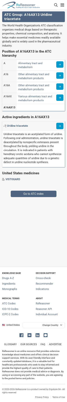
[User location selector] (44, 325)
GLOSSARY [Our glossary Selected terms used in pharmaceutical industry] (10, 344)
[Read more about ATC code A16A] (59, 86)
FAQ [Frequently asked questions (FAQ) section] (43, 344)
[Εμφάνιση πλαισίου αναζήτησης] (56, 4)
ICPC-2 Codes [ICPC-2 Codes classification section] (10, 314)
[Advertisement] (33, 230)
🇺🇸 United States (11, 325)
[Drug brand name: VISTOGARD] (13, 179)
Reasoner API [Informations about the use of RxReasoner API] (44, 309)
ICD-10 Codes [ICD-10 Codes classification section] (10, 309)
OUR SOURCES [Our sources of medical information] (28, 344)
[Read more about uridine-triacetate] (59, 126)
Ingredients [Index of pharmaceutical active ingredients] (8, 283)
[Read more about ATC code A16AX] (59, 97)
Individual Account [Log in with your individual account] (47, 314)
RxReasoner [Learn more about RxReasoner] (43, 303)
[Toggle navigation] (62, 4)
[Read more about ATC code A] (59, 64)
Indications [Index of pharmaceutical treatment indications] (42, 289)
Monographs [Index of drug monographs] (9, 289)
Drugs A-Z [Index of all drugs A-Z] (8, 278)
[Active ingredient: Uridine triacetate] (17, 125)
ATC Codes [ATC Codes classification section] (9, 303)
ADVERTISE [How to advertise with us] (55, 344)
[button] (22, 335)
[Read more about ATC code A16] (59, 75)
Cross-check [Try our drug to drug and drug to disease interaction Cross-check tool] (43, 278)
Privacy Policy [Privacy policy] (42, 397)
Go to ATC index (33, 193)
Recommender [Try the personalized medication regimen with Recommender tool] (44, 283)
